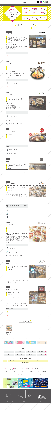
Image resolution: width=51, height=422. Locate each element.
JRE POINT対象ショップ (42, 396)
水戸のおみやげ (30, 371)
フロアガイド (8, 5)
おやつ (38, 371)
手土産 (28, 368)
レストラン (26, 9)
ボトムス (14, 360)
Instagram (41, 2)
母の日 (39, 374)
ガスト (7, 131)
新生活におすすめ (15, 371)
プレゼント (23, 371)
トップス (10, 360)
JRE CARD (40, 395)
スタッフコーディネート (28, 360)
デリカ (34, 13)
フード (26, 13)
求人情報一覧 (7, 396)
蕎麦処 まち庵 (9, 94)
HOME (4, 5)
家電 (41, 354)
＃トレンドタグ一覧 (19, 396)
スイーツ (42, 13)
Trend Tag (26, 365)
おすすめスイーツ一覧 (34, 18)
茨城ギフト (43, 368)
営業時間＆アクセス (37, 5)
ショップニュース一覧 (19, 394)
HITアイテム (21, 368)
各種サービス (30, 354)
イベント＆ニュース (25, 5)
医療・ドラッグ (19, 354)
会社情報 (46, 5)
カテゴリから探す (8, 393)
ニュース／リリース (18, 401)
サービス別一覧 (42, 18)
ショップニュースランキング (20, 397)
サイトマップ (42, 401)
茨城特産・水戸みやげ (37, 360)
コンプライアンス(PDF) (35, 401)
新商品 (15, 368)
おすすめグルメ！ (44, 360)
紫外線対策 (44, 371)
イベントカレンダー (19, 393)
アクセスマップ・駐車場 (31, 393)
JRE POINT (31, 5)
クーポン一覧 (18, 395)
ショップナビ (13, 5)
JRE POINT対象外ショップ (42, 397)
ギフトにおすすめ (35, 368)
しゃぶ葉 (7, 263)
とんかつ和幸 (8, 63)
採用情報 (13, 401)
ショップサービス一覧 (8, 395)
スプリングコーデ (31, 374)
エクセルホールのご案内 (31, 395)
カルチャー (8, 354)
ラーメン (42, 9)
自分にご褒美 (8, 368)
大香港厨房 (8, 224)
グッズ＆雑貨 (19, 351)
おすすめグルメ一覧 (26, 18)
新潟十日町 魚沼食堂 (10, 183)
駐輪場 (29, 394)
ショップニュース (18, 5)
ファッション (9, 351)
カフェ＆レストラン (30, 351)
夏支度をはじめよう (22, 374)
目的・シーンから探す (8, 394)
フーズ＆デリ (41, 351)
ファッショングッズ (20, 360)
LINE (44, 2)
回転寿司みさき (9, 33)
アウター (5, 360)
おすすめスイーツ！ (26, 362)
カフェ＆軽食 (34, 9)
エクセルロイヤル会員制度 (42, 398)
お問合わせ (42, 5)
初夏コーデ (7, 371)
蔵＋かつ (7, 161)
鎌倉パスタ (8, 289)
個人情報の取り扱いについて (26, 401)
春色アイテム (13, 374)
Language (47, 2)
